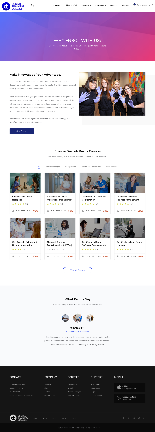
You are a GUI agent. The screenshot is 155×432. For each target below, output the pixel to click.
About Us (47, 384)
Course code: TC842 (93, 211)
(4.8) (61, 204)
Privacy (44, 418)
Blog (46, 388)
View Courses (22, 131)
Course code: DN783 (58, 256)
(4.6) (27, 204)
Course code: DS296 (93, 256)
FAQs (93, 392)
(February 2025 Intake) (56, 249)
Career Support (96, 395)
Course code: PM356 (58, 211)
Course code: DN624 (128, 256)
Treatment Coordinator (91, 166)
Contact (47, 392)
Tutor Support (96, 388)
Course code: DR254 (23, 211)
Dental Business (74, 395)
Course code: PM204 (128, 211)
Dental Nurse (111, 166)
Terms (54, 418)
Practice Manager (52, 166)
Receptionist (70, 166)
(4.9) (96, 204)
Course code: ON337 (23, 256)
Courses (64, 418)
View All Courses (77, 270)
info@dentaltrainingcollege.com (21, 395)
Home (35, 418)
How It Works (96, 384)
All (39, 166)
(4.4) (24, 249)
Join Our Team (49, 395)
